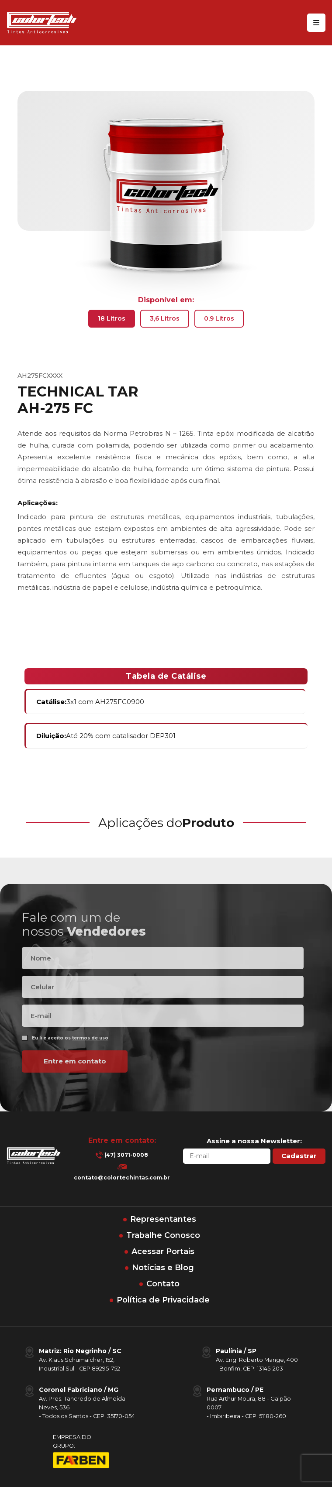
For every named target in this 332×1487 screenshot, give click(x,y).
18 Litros (111, 318)
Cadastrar (299, 1156)
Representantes (163, 1219)
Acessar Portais (162, 1251)
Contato (163, 1284)
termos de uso (90, 1053)
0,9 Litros (219, 318)
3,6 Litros (165, 318)
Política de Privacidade (163, 1300)
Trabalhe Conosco (163, 1235)
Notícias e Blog (163, 1267)
